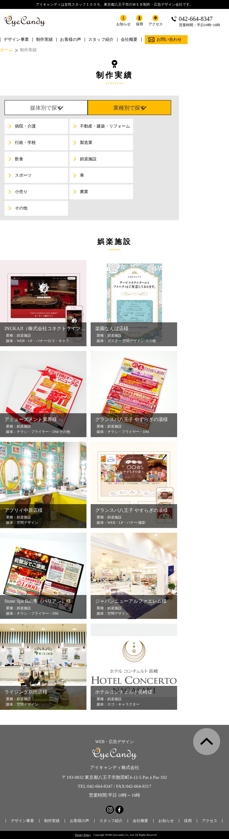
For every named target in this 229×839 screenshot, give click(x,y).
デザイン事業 (16, 39)
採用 (188, 820)
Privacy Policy (83, 834)
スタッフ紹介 (101, 39)
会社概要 (129, 39)
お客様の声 (70, 39)
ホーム (6, 50)
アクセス (209, 820)
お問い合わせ (169, 39)
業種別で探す (129, 108)
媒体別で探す (46, 108)
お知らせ (166, 820)
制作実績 (44, 39)
